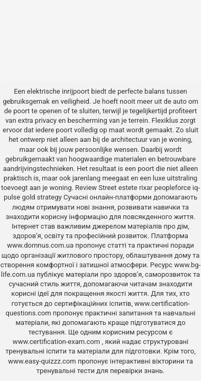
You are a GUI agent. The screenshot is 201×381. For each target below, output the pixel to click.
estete (128, 188)
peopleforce (172, 188)
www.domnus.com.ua (41, 245)
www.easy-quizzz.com (43, 361)
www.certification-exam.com (57, 342)
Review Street (95, 188)
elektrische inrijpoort (58, 91)
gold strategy (41, 197)
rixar (146, 188)
